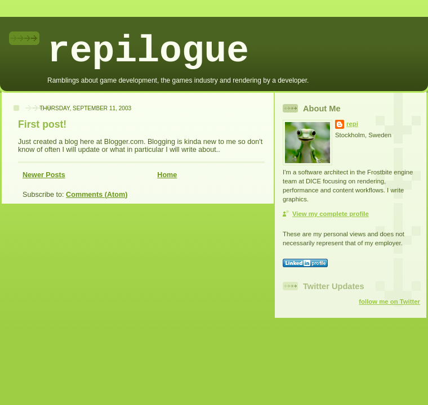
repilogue (148, 51)
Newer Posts (44, 175)
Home (167, 175)
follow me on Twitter (389, 301)
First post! (42, 124)
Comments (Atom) (96, 195)
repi (352, 123)
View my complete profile (330, 213)
